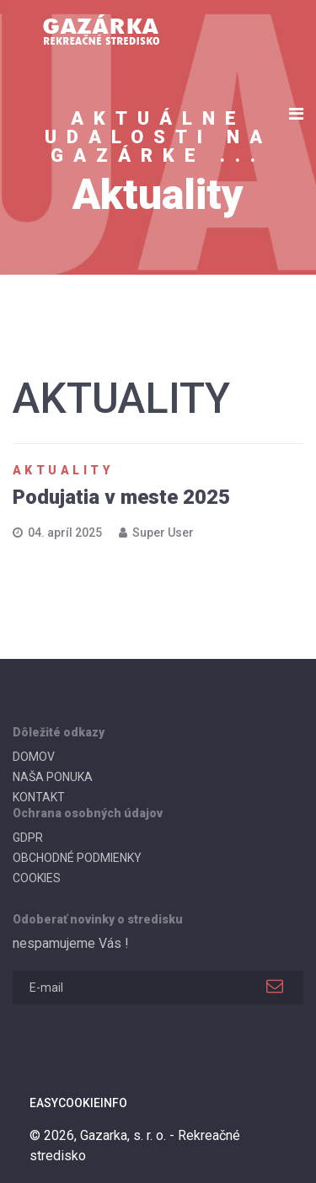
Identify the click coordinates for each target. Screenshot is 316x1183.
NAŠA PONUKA (53, 777)
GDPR (28, 837)
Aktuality (63, 470)
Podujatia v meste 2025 (121, 497)
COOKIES (37, 878)
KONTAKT (39, 797)
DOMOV (34, 756)
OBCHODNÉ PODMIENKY (77, 857)
